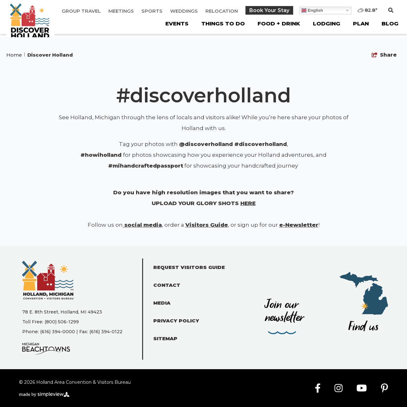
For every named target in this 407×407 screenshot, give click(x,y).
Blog (390, 23)
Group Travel (81, 11)
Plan (361, 23)
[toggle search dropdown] (390, 10)
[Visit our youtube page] (361, 388)
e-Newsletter (298, 225)
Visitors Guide (206, 225)
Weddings (184, 11)
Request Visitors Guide (189, 267)
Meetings (121, 11)
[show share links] (384, 55)
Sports (151, 11)
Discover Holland (50, 55)
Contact (166, 285)
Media (161, 303)
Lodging (326, 23)
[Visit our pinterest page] (384, 388)
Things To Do (223, 23)
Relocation (221, 11)
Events (177, 23)
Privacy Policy (176, 321)
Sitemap (165, 338)
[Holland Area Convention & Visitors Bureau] (30, 25)
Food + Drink (279, 23)
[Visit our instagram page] (338, 388)
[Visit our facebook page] (318, 388)
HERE (248, 203)
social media (142, 225)
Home (15, 55)
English (312, 10)
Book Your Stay (269, 10)
